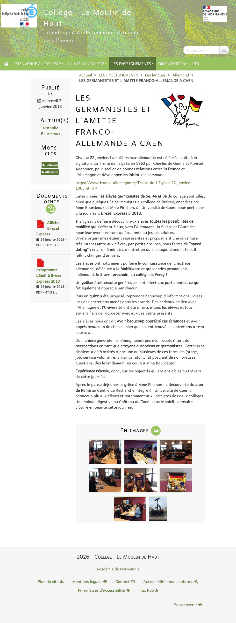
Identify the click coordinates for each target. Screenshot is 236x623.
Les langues (155, 75)
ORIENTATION (172, 64)
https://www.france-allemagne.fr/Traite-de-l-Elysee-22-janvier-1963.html (134, 185)
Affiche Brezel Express (47, 228)
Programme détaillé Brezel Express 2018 (49, 275)
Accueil (85, 75)
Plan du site (50, 581)
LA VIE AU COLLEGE (87, 64)
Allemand (180, 75)
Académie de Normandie (118, 569)
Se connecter (187, 605)
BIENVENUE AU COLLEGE (39, 64)
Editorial (49, 165)
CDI (196, 64)
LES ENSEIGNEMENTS (132, 64)
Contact (125, 581)
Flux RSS (148, 590)
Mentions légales (89, 581)
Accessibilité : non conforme (170, 581)
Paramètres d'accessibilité (103, 590)
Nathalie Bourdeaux (50, 131)
